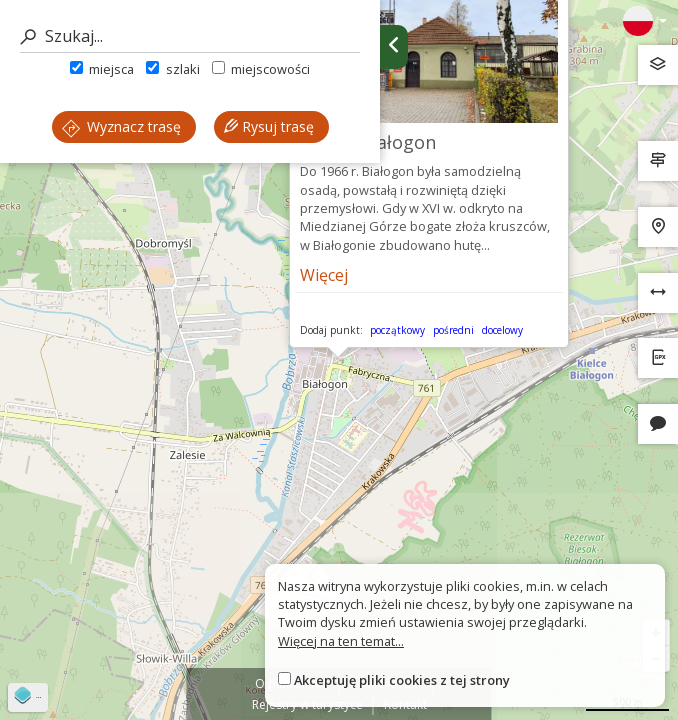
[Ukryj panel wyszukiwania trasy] (394, 47)
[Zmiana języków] (645, 21)
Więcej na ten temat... (341, 641)
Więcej (324, 275)
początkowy (397, 330)
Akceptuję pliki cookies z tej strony (402, 680)
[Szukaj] (190, 36)
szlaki (172, 69)
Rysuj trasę (269, 126)
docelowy (502, 330)
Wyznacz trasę (121, 126)
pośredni (453, 330)
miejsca (102, 69)
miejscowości (261, 69)
